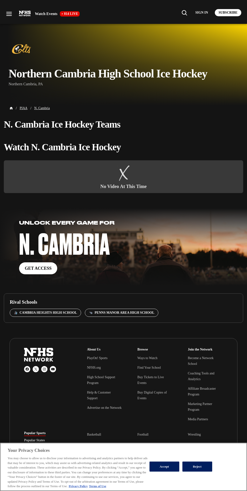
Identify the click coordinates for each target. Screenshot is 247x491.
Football (143, 434)
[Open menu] (9, 14)
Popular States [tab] (34, 440)
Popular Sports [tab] (35, 433)
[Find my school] (184, 12)
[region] (123, 467)
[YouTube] (53, 369)
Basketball (94, 434)
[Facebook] (27, 369)
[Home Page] (11, 108)
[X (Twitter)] (36, 369)
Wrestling (194, 434)
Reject (197, 466)
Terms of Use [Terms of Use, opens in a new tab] (97, 486)
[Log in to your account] (201, 12)
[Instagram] (44, 369)
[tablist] (48, 440)
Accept (164, 466)
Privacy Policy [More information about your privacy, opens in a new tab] (78, 486)
